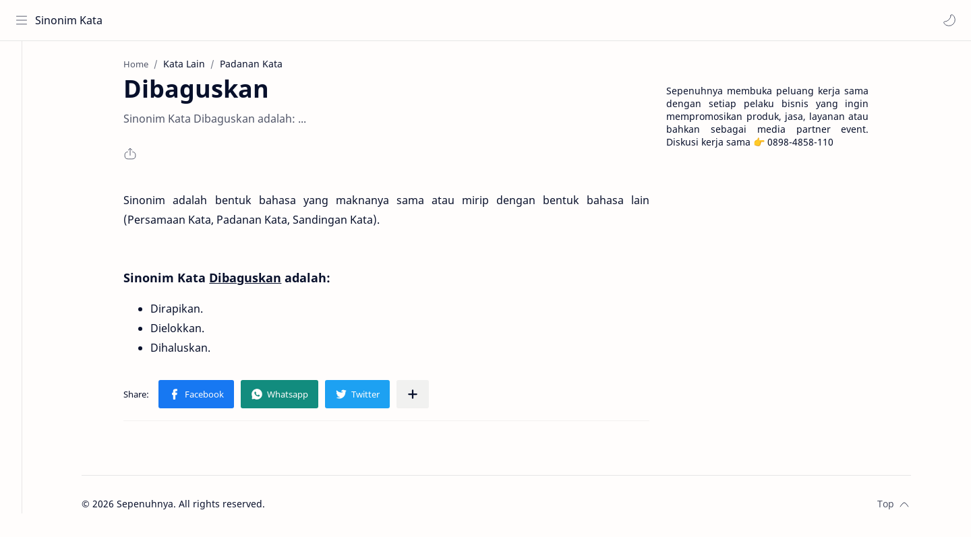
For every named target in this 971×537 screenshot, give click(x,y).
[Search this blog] (279, 20)
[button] (947, 20)
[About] (23, 95)
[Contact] (23, 121)
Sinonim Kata (71, 20)
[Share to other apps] (427, 398)
